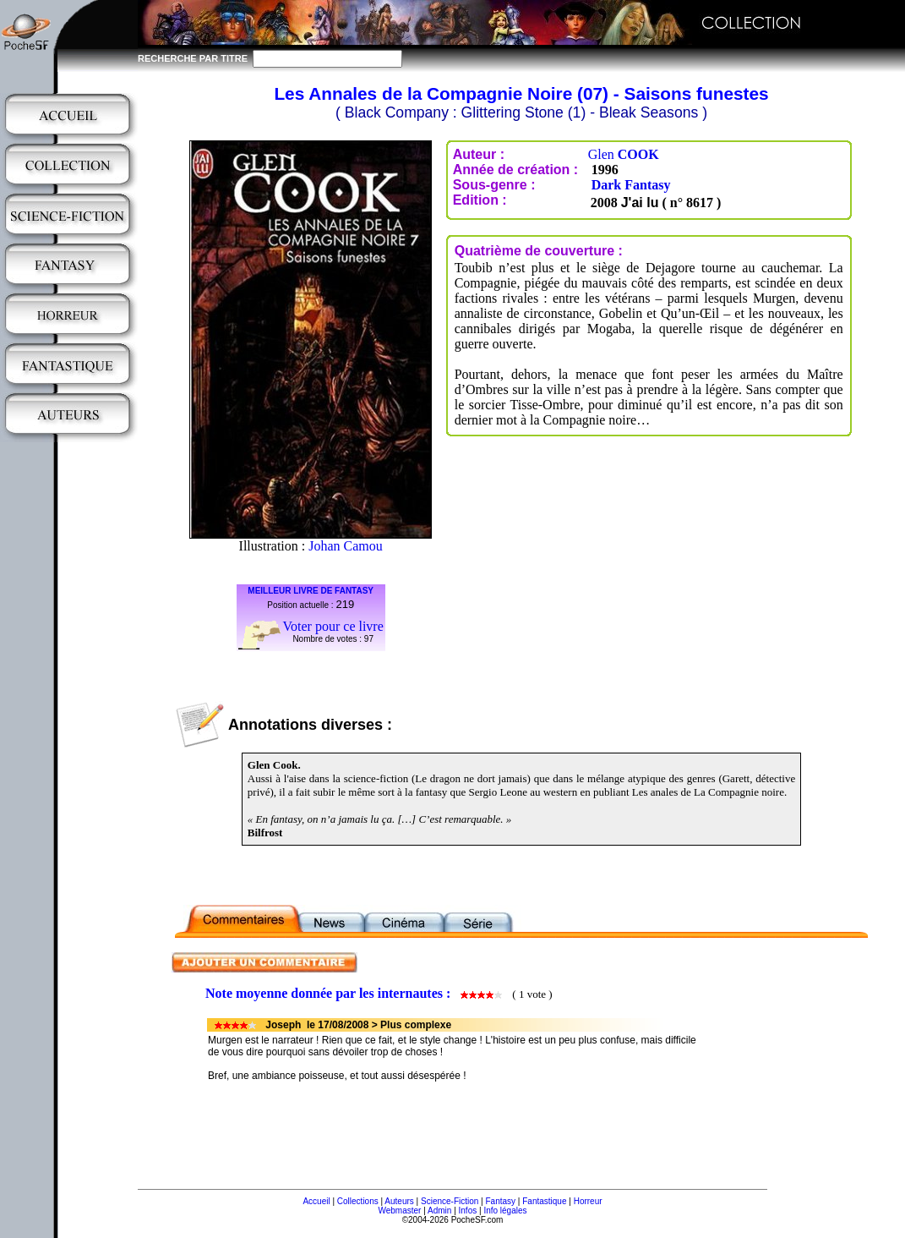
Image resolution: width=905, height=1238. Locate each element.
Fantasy (501, 1201)
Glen (623, 154)
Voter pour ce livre (333, 626)
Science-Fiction (449, 1201)
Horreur (588, 1201)
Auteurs (398, 1201)
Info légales (504, 1210)
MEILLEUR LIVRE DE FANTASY (310, 590)
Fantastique (544, 1201)
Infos (468, 1210)
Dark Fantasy (631, 185)
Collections (358, 1201)
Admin (439, 1210)
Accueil (316, 1201)
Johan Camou (345, 546)
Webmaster (399, 1210)
